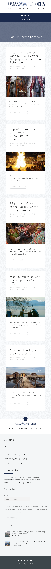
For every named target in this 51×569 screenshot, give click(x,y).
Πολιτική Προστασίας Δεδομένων (25, 509)
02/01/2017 (28, 214)
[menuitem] (32, 8)
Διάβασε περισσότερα (18, 112)
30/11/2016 (28, 287)
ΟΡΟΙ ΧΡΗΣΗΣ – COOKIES (16, 455)
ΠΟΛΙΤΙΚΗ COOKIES (13, 463)
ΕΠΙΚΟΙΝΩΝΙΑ (22, 8)
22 (11, 68)
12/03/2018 (28, 66)
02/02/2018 (28, 143)
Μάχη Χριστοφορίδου (16, 66)
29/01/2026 (17, 545)
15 (11, 145)
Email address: (17, 498)
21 (11, 359)
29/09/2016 (28, 357)
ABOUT (11, 8)
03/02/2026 (17, 536)
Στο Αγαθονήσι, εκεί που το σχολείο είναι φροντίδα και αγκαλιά (28, 543)
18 (11, 216)
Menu (26, 15)
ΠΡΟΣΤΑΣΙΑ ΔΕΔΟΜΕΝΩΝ (16, 459)
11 (11, 289)
